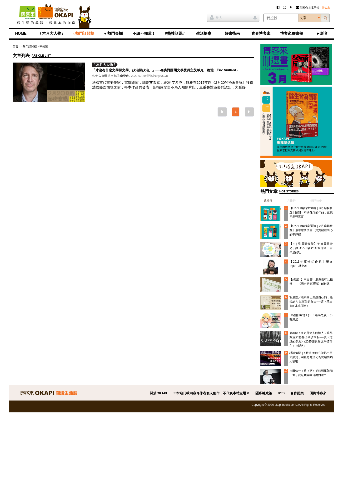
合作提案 (297, 393)
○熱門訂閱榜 (83, 33)
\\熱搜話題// (174, 33)
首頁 (15, 46)
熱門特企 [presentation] (316, 200)
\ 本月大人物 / (51, 33)
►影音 (322, 33)
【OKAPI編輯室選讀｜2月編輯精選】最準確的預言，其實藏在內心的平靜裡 (311, 230)
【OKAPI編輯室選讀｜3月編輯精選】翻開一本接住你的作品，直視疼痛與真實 (311, 212)
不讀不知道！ (144, 33)
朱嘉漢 (103, 76)
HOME (21, 33)
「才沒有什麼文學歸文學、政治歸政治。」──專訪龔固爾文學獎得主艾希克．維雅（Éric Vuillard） (165, 70)
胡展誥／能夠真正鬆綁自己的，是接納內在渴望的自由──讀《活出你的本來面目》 (311, 302)
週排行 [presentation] (268, 200)
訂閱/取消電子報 (307, 7)
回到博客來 (318, 393)
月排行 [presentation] (291, 200)
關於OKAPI (158, 393)
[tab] (266, 200)
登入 (216, 17)
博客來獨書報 (291, 33)
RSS (281, 393)
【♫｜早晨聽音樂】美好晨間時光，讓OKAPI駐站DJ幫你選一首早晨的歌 (311, 248)
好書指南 (232, 33)
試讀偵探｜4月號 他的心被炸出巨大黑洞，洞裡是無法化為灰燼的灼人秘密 (311, 357)
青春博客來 (260, 33)
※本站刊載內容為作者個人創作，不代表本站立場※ (211, 393)
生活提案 (203, 33)
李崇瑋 (44, 46)
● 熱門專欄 (113, 33)
